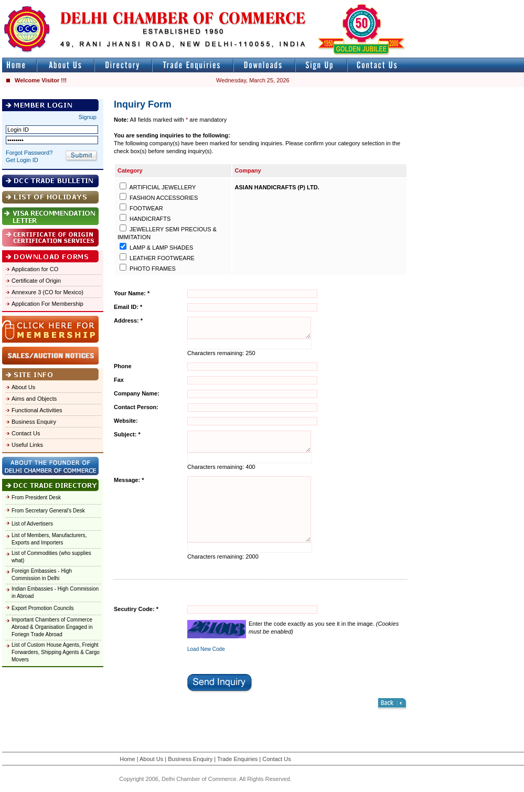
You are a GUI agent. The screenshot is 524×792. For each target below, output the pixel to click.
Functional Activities (37, 410)
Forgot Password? (29, 152)
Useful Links (27, 445)
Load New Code (206, 649)
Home (127, 759)
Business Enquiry (34, 422)
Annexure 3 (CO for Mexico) (47, 292)
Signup (88, 117)
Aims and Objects (34, 398)
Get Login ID (22, 160)
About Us (23, 387)
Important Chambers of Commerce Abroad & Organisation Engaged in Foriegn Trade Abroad (52, 627)
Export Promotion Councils (42, 608)
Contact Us (26, 433)
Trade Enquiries (237, 759)
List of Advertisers (32, 524)
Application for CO (35, 269)
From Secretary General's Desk (48, 510)
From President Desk (36, 497)
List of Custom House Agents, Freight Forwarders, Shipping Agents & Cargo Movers (56, 652)
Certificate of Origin (36, 280)
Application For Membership (47, 304)
